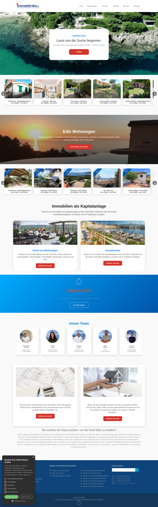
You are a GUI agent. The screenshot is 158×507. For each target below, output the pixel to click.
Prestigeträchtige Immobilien (61, 476)
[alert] (18, 480)
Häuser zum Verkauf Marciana (93, 486)
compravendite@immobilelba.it (126, 483)
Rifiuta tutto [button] (26, 497)
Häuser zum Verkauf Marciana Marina (96, 476)
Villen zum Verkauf (58, 473)
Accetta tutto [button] (11, 497)
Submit (135, 470)
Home (81, 6)
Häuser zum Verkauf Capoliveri (93, 484)
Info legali (77, 500)
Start (79, 52)
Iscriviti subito (79, 305)
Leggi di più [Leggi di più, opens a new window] (26, 475)
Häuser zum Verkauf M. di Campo (94, 478)
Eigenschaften (92, 6)
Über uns (126, 6)
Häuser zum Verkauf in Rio (92, 473)
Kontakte (116, 6)
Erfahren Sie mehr (45, 266)
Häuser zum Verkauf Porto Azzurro (95, 481)
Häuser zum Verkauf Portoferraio (94, 470)
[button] (15, 479)
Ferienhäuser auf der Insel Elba (92, 500)
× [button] (33, 457)
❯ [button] (155, 183)
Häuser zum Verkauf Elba (60, 470)
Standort (105, 6)
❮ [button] (3, 183)
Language (137, 6)
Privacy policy (68, 500)
